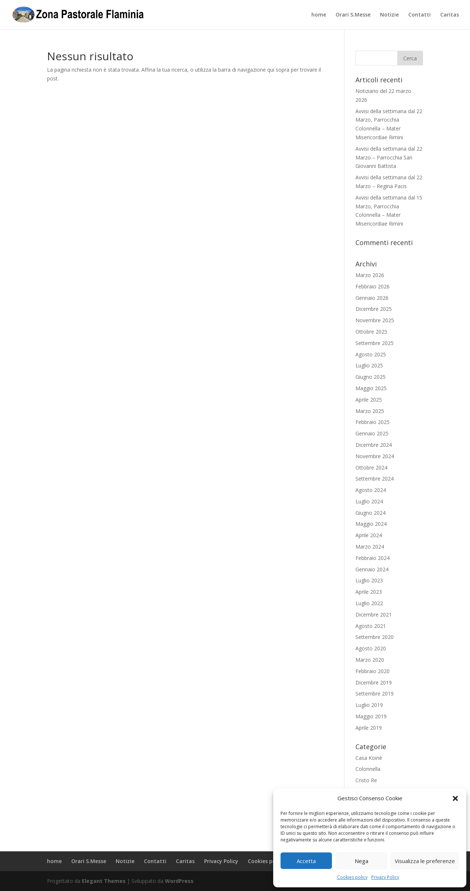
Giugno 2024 (370, 512)
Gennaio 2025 (371, 433)
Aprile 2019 (368, 727)
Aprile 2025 (368, 399)
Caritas (449, 15)
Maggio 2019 (371, 716)
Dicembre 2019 (373, 682)
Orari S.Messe (353, 15)
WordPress (179, 880)
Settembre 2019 (374, 693)
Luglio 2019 (369, 704)
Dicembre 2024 (373, 444)
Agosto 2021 (370, 625)
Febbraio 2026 (372, 286)
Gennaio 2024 (371, 569)
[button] (455, 798)
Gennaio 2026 (371, 297)
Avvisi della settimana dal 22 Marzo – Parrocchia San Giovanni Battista (388, 157)
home (318, 15)
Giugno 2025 (370, 376)
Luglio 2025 (369, 365)
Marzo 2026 (369, 275)
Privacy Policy (385, 877)
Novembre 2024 (374, 456)
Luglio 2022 (369, 603)
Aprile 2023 (368, 591)
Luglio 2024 (369, 501)
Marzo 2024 (369, 546)
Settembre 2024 (374, 478)
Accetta (306, 861)
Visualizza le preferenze (425, 861)
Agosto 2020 (370, 648)
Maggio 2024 (371, 523)
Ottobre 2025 (371, 331)
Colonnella (367, 768)
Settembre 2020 (374, 636)
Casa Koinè (368, 757)
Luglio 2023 (369, 580)
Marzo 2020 (369, 659)
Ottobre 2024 (371, 467)
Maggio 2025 (371, 388)
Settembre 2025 (374, 342)
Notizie (389, 15)
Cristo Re (366, 780)
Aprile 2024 (368, 535)
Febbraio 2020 (372, 671)
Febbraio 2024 (372, 557)
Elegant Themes (104, 880)
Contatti (419, 15)
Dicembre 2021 (373, 614)
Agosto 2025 (370, 354)
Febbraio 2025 (372, 421)
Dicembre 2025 (373, 308)
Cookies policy (352, 877)
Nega (361, 861)
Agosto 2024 (370, 489)
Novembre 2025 (374, 320)
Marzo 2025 (369, 410)
